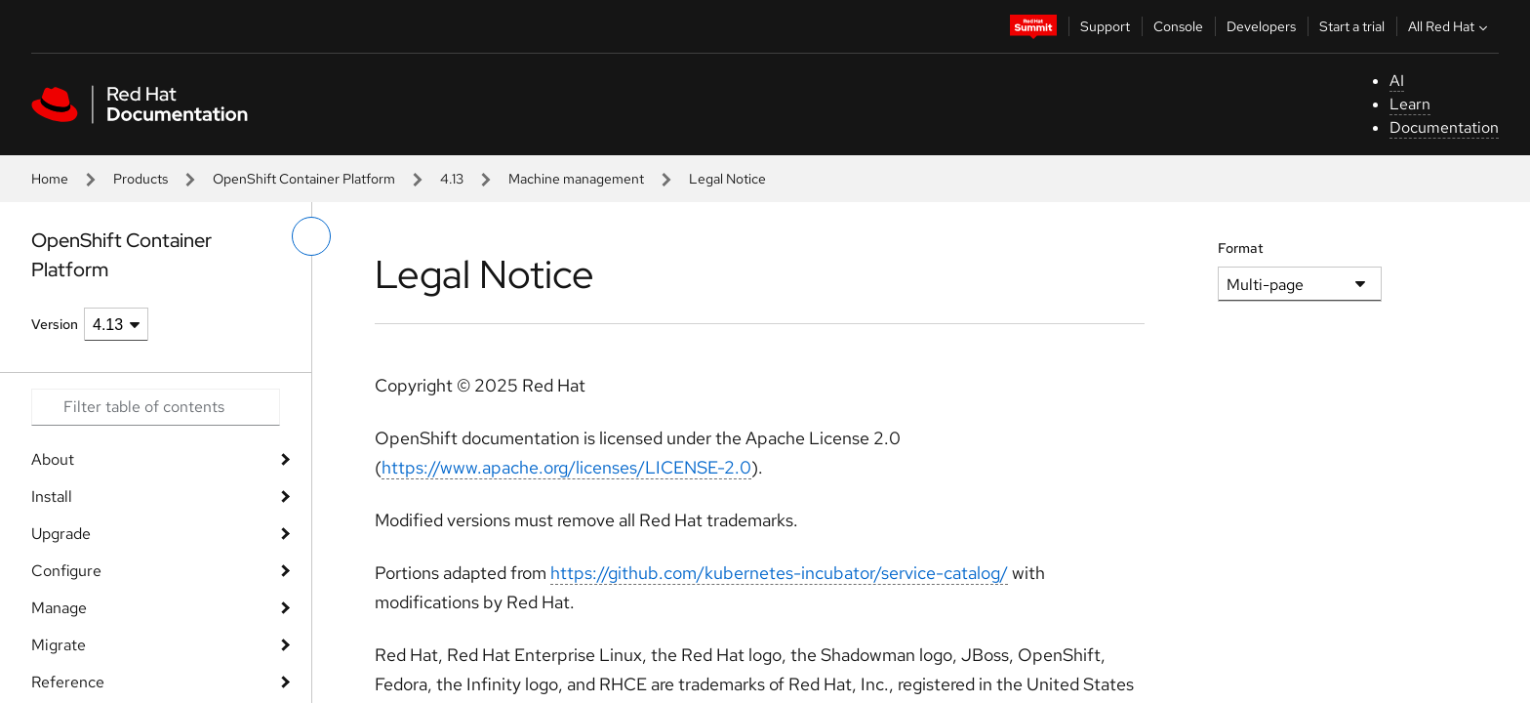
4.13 (451, 178)
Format (1241, 248)
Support (1105, 26)
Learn (1409, 104)
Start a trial (1352, 26)
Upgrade (61, 533)
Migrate (58, 645)
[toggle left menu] (311, 236)
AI (1396, 80)
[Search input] (155, 407)
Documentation (1444, 127)
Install (51, 496)
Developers (1261, 26)
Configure (66, 570)
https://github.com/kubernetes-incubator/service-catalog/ (779, 572)
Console (1178, 26)
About (52, 459)
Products (140, 178)
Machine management (576, 178)
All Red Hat (1450, 26)
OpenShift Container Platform (304, 178)
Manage (59, 608)
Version (54, 324)
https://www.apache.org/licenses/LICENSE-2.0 (566, 467)
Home (49, 178)
